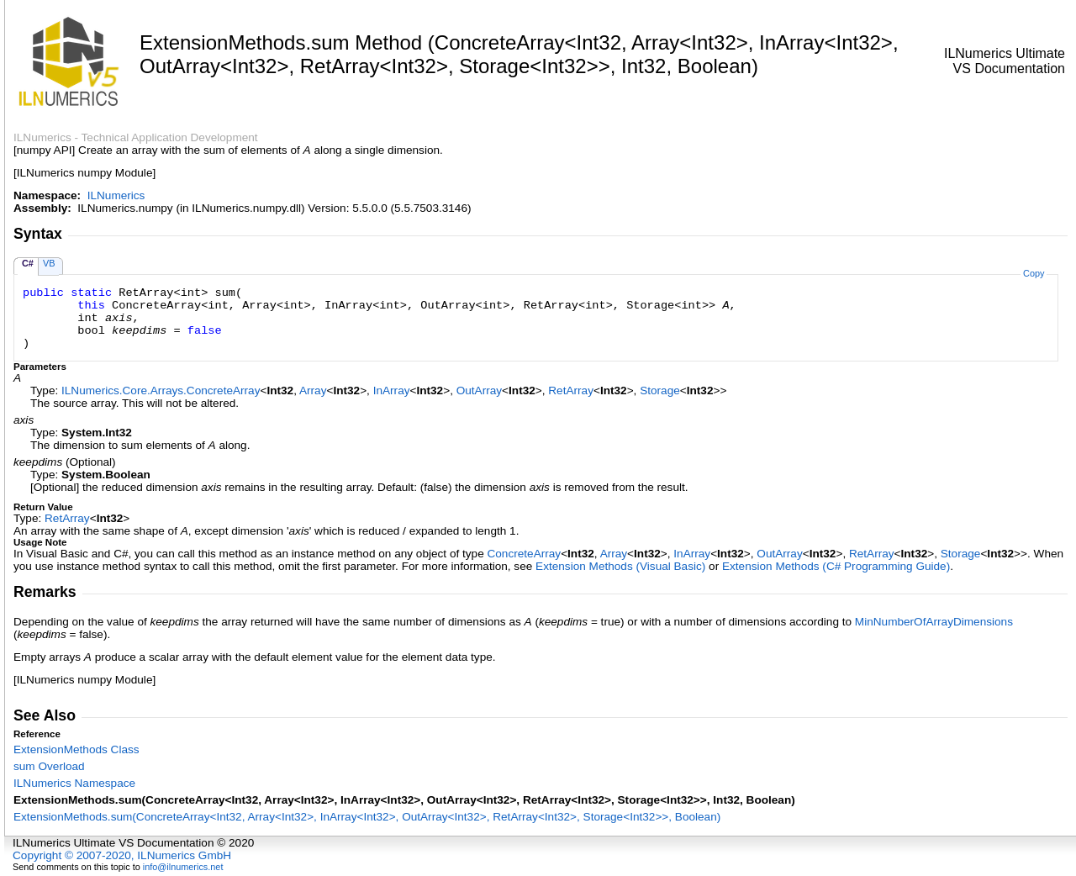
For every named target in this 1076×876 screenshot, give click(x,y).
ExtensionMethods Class (76, 749)
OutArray (479, 390)
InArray (391, 390)
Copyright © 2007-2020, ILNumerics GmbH (122, 855)
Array (312, 390)
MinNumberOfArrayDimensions (934, 621)
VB (49, 263)
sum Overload (49, 766)
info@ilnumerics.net (183, 867)
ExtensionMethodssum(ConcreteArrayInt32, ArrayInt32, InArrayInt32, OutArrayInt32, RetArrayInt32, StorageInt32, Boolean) (366, 816)
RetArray (570, 390)
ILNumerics (116, 195)
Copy (1033, 273)
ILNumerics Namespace (74, 783)
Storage (660, 390)
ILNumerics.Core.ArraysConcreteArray (160, 390)
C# (28, 263)
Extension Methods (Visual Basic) (620, 566)
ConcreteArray (524, 553)
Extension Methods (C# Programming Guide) (836, 566)
